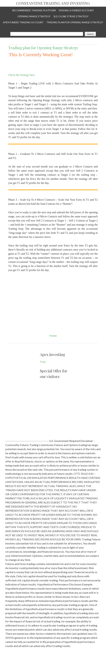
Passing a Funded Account (76, 10)
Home (53, 335)
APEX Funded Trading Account (23, 22)
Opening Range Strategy (34, 16)
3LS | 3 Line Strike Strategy (71, 16)
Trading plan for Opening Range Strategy (74, 22)
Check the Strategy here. (22, 74)
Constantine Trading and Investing (53, 3)
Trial (42, 361)
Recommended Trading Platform (34, 10)
